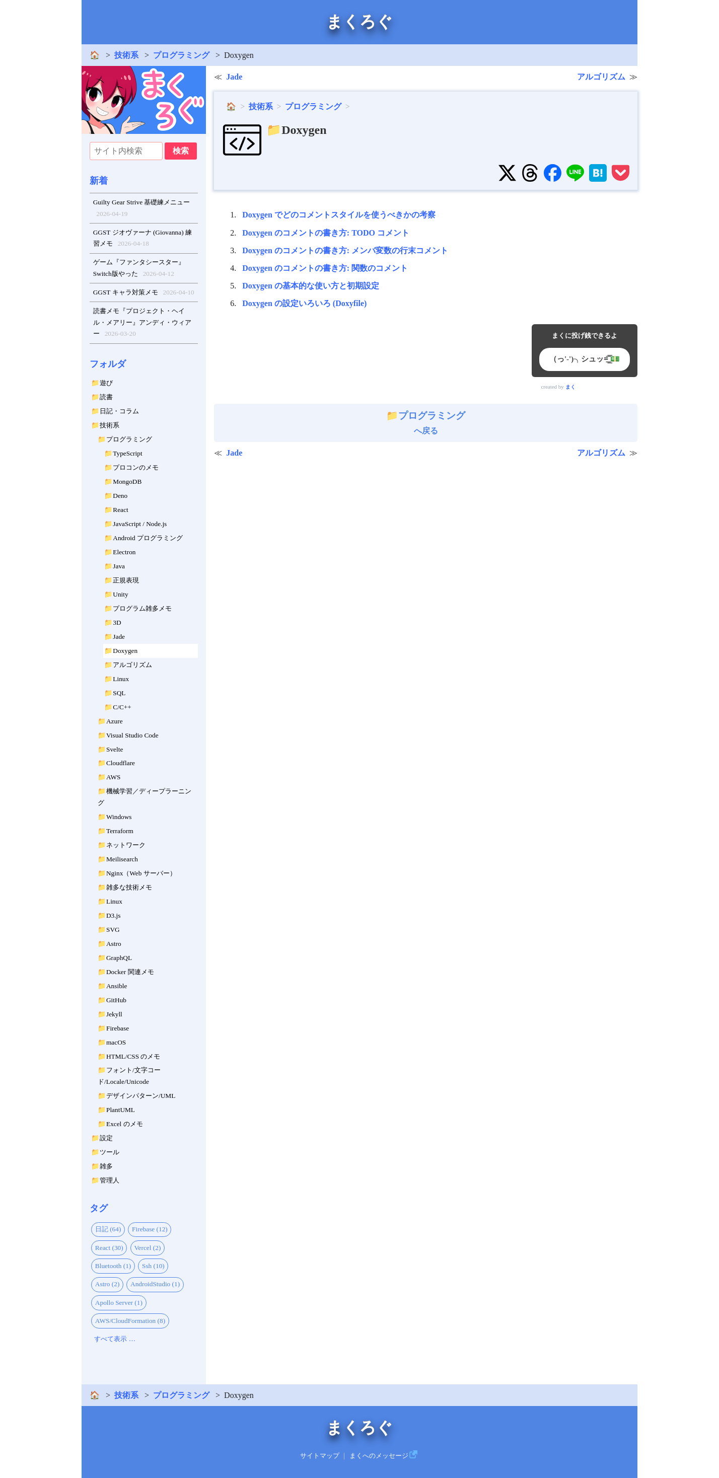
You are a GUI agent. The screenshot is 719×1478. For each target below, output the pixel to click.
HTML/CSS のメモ (133, 1056)
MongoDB (127, 481)
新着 (99, 181)
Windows (119, 817)
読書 (106, 397)
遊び (106, 383)
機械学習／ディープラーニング (144, 796)
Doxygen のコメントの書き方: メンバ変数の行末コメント (345, 250)
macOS (116, 1042)
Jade (119, 636)
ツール (109, 1152)
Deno (120, 495)
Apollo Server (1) (118, 1302)
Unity (120, 594)
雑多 (106, 1166)
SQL (119, 693)
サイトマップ (319, 1455)
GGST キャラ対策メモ (143, 293)
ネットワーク (126, 845)
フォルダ (108, 364)
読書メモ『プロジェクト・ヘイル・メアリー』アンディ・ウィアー (142, 323)
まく (570, 387)
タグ (99, 1208)
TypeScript (127, 453)
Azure (114, 721)
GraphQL (119, 958)
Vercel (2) (147, 1247)
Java (119, 566)
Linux (121, 679)
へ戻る (425, 422)
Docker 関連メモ (130, 972)
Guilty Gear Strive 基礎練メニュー (141, 208)
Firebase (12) (150, 1229)
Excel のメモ (124, 1124)
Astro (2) (107, 1284)
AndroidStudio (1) (155, 1284)
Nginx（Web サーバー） (141, 873)
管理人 (109, 1180)
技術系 (126, 55)
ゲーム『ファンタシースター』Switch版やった (139, 268)
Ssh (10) (153, 1266)
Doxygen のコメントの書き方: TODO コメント (325, 233)
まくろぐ (359, 22)
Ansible (116, 986)
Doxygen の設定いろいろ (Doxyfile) (304, 303)
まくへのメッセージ (378, 1455)
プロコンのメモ (136, 467)
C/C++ (122, 707)
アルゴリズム (132, 665)
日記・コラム (119, 411)
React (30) (109, 1247)
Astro (113, 943)
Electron (124, 552)
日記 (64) (108, 1229)
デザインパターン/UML (140, 1095)
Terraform (119, 831)
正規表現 (126, 580)
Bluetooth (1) (113, 1266)
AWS (113, 777)
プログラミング (181, 55)
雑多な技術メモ (129, 887)
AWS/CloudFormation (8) (130, 1320)
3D (117, 622)
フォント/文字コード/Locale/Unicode (129, 1075)
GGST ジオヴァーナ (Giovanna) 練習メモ (142, 239)
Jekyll (114, 1014)
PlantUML (120, 1110)
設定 (106, 1138)
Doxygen (125, 650)
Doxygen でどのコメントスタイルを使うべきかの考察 (339, 214)
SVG (113, 929)
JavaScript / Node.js (140, 524)
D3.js (113, 915)
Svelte (114, 749)
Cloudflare (120, 763)
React (120, 509)
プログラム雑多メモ (142, 608)
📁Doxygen (296, 129)
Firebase (117, 1028)
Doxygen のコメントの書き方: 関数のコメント (325, 268)
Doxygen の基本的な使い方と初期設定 (310, 285)
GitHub (116, 1000)
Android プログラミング (148, 538)
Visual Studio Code (132, 735)
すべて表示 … (114, 1339)
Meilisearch (122, 859)
